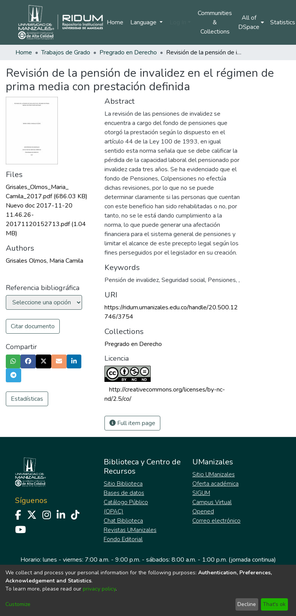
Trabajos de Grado (65, 52)
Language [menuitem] (144, 22)
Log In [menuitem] (178, 22)
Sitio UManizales (213, 474)
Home (115, 22)
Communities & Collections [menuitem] (215, 22)
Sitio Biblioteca (123, 484)
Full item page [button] (132, 423)
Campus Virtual (212, 502)
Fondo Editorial (123, 539)
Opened (203, 511)
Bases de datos (124, 493)
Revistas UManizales (130, 530)
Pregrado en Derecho (128, 52)
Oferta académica (215, 484)
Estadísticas (27, 399)
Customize (17, 604)
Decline (246, 604)
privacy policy (99, 588)
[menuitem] (251, 22)
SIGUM (201, 493)
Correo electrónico (216, 521)
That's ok (274, 604)
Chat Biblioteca (123, 521)
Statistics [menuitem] (282, 22)
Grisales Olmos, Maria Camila (44, 261)
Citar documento (33, 326)
